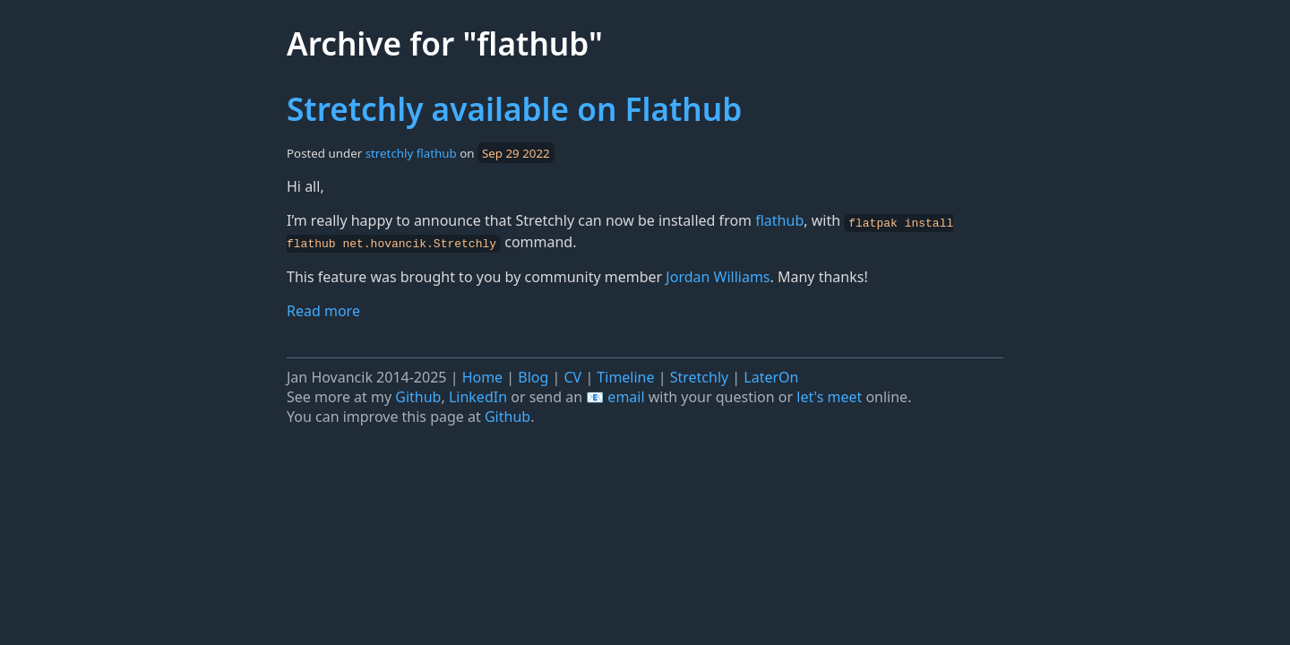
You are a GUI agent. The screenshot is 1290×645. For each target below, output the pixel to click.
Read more (323, 310)
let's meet (829, 395)
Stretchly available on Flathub (514, 108)
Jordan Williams (718, 275)
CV (573, 375)
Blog (533, 375)
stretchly (390, 153)
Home (482, 375)
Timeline (625, 375)
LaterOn (771, 375)
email (625, 395)
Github (418, 395)
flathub (437, 153)
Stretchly (699, 375)
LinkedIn (478, 395)
